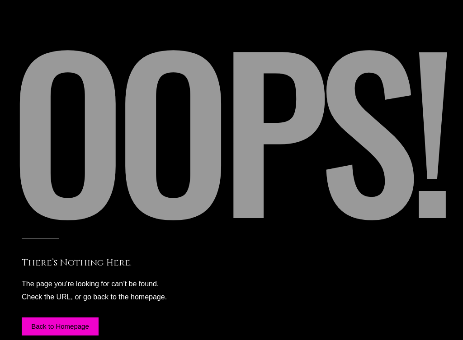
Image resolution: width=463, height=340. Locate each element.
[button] (60, 326)
